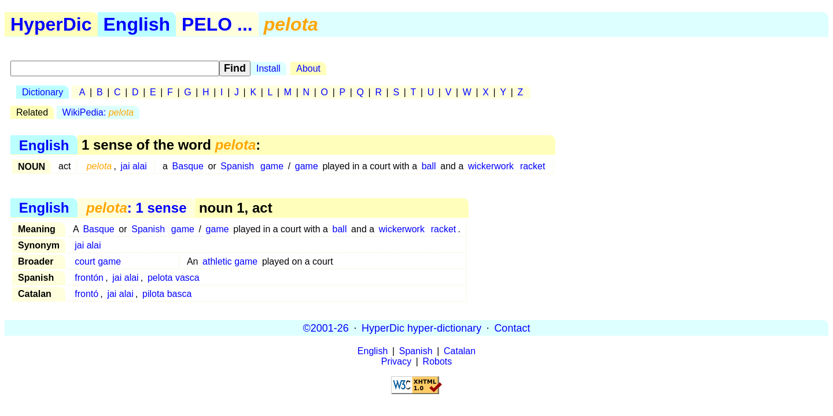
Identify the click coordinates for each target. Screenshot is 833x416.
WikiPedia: (98, 112)
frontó (86, 294)
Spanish (237, 166)
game (271, 166)
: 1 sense (136, 208)
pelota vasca (174, 278)
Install (268, 68)
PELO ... (217, 24)
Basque (188, 166)
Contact (512, 327)
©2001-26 (326, 327)
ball (429, 166)
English (137, 24)
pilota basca (166, 294)
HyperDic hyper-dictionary (421, 327)
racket (532, 166)
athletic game (229, 261)
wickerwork (491, 166)
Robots (437, 361)
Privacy (396, 361)
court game (98, 261)
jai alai (134, 166)
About (308, 68)
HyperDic (51, 24)
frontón (89, 278)
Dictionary (42, 92)
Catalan (460, 351)
